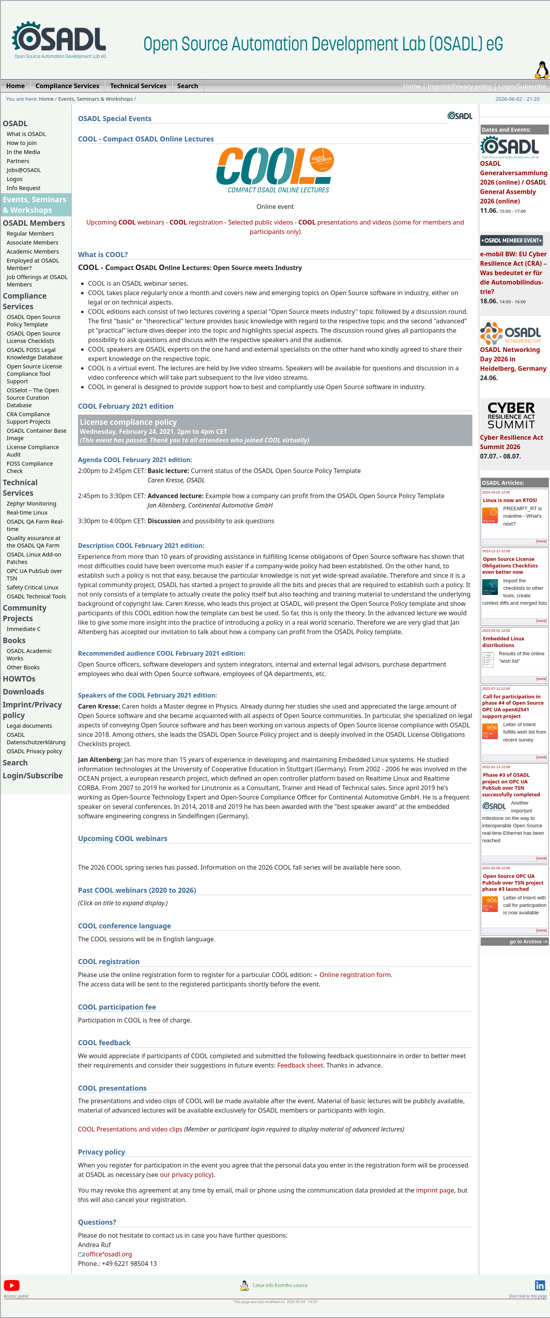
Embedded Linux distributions (503, 642)
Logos (15, 179)
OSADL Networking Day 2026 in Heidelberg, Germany (513, 355)
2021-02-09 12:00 (496, 868)
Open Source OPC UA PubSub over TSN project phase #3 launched (512, 882)
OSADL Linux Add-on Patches (34, 558)
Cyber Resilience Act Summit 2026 (511, 438)
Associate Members (32, 242)
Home (412, 86)
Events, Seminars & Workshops (95, 98)
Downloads (23, 691)
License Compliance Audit (33, 450)
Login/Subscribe (522, 86)
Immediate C (24, 629)
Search (15, 762)
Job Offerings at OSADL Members (37, 280)
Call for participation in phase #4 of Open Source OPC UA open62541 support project (513, 706)
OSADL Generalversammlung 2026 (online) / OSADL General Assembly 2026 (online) (514, 178)
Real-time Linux (27, 512)
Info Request (23, 188)
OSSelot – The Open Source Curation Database (33, 397)
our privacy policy (186, 1174)
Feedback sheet (300, 1065)
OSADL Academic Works (29, 654)
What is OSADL (26, 134)
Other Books (23, 667)
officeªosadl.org (105, 1254)
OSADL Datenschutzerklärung (36, 738)
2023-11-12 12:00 (496, 551)
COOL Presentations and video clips (130, 1129)
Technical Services (20, 487)
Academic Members (33, 251)
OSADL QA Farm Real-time (35, 525)
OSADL (15, 123)
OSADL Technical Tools (36, 596)
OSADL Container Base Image (37, 434)
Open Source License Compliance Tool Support (34, 374)
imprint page (435, 1190)
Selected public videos (260, 222)
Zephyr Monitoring (31, 503)
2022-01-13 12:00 (496, 767)
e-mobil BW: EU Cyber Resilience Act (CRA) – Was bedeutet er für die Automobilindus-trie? (513, 269)
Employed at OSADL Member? (33, 264)
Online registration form (352, 974)
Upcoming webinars (125, 222)
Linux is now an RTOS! (510, 500)
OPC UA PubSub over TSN (34, 574)
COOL (307, 222)
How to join (22, 143)
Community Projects (25, 613)
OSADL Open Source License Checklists (33, 337)
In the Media (23, 152)
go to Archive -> (529, 942)
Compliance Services (25, 301)
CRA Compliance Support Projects (29, 417)
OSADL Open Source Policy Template (33, 320)
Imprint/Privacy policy (460, 86)
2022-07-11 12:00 (496, 689)
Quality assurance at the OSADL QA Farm (33, 541)
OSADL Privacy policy (34, 751)
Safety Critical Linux (32, 587)
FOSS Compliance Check (30, 467)
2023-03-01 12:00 (496, 631)
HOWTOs (19, 678)
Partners (18, 161)
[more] (541, 541)
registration (196, 222)
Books (14, 640)
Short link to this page (528, 1296)
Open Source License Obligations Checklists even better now (510, 565)
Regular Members (30, 233)
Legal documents (29, 725)
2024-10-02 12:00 (496, 492)
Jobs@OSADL (24, 170)
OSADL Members (34, 223)
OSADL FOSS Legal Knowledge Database (35, 353)
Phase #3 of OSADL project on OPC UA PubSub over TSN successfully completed (511, 784)
